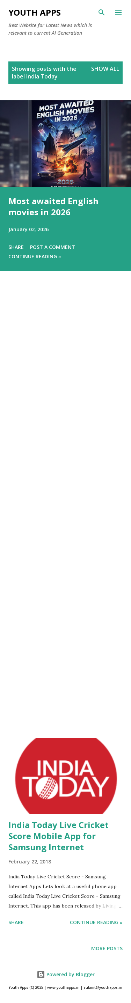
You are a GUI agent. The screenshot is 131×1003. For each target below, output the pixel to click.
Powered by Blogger (66, 974)
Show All (105, 69)
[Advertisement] (65, 514)
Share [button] (16, 247)
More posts (107, 948)
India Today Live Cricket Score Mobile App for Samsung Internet (58, 836)
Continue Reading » (34, 256)
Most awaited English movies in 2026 (53, 206)
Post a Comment (52, 247)
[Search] (101, 12)
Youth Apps (34, 12)
